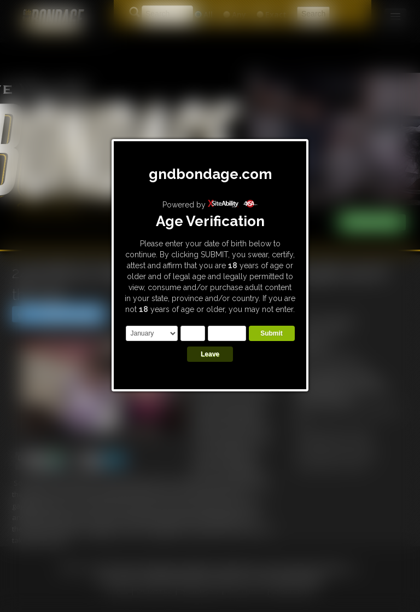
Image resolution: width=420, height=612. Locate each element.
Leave (210, 354)
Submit (271, 333)
